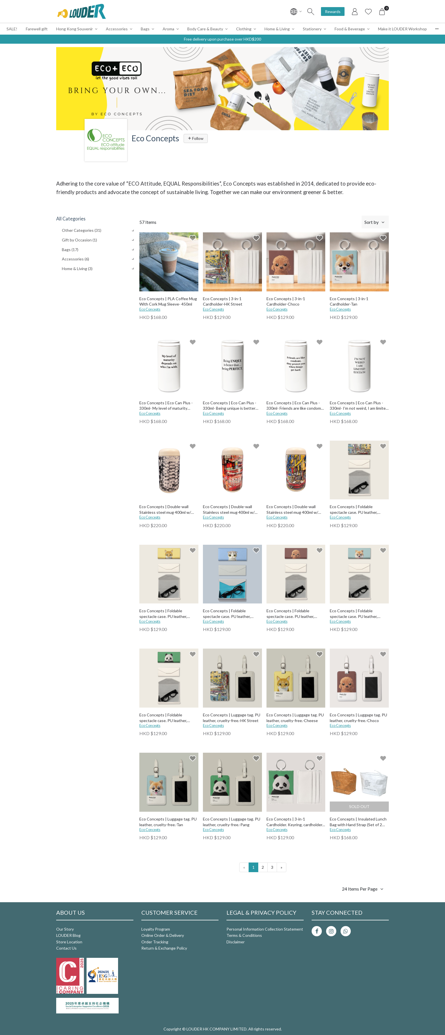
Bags (145, 28)
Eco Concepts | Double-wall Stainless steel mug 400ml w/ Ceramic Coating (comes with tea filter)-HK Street (295, 509)
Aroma (168, 28)
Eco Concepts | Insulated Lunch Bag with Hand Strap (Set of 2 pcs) (358, 822)
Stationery (312, 28)
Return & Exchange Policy (164, 948)
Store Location (69, 941)
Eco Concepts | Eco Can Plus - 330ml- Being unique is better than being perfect (229, 405)
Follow (195, 138)
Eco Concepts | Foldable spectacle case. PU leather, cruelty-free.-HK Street (353, 509)
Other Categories (81, 230)
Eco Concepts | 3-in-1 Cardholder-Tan (349, 301)
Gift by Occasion (79, 239)
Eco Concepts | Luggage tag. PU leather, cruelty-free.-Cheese (295, 717)
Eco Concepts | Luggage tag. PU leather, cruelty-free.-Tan (168, 822)
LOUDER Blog (68, 935)
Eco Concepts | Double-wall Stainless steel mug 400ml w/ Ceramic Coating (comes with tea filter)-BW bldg (168, 509)
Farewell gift (37, 28)
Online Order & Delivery (162, 935)
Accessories (117, 28)
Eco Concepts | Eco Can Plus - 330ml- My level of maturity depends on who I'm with (166, 405)
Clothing (243, 28)
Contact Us (66, 948)
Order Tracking (154, 941)
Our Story (65, 929)
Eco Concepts (149, 309)
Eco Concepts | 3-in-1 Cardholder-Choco (285, 301)
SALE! (12, 28)
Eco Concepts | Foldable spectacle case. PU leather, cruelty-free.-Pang (163, 717)
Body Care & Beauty (205, 28)
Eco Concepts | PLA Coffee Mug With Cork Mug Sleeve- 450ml (168, 301)
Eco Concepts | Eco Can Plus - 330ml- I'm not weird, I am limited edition (359, 405)
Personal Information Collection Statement (264, 929)
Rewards (333, 11)
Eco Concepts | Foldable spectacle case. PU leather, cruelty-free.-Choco (290, 613)
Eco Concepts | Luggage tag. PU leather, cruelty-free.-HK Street (231, 717)
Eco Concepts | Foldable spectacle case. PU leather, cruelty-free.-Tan (353, 613)
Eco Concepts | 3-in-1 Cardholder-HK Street (222, 301)
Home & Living (277, 28)
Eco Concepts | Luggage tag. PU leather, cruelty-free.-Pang (231, 822)
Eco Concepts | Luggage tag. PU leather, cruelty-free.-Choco (358, 717)
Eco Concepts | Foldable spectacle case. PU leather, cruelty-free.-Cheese (163, 613)
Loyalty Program (155, 929)
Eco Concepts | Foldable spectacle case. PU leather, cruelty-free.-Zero (227, 613)
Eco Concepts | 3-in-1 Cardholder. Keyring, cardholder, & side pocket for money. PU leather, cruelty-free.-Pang (294, 822)
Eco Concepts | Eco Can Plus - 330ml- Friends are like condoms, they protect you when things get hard (295, 405)
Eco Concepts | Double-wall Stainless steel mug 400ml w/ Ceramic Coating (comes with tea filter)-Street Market (232, 509)
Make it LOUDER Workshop (402, 28)
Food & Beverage (350, 28)
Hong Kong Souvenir (74, 28)
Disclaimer (235, 941)
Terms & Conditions (244, 935)
